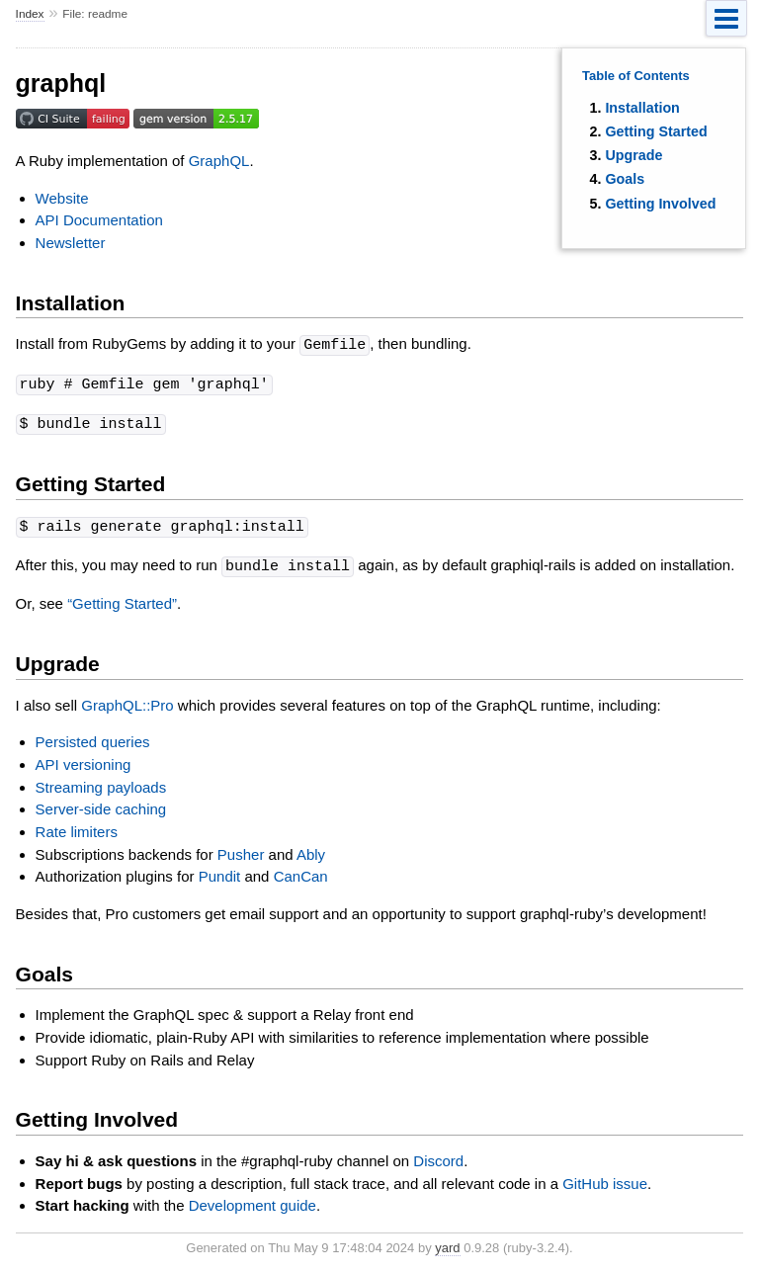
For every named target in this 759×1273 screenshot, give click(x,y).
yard (447, 1242)
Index (30, 14)
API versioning (83, 759)
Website (62, 198)
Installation (642, 108)
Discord (438, 1155)
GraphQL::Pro (127, 700)
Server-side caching (101, 804)
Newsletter (71, 242)
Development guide (252, 1200)
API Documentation (99, 220)
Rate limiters (77, 826)
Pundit (220, 871)
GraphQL (219, 160)
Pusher (241, 849)
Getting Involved (660, 204)
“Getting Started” (122, 598)
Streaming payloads (101, 782)
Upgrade (633, 155)
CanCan (301, 871)
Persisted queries (93, 736)
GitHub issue (604, 1178)
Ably (310, 849)
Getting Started (656, 131)
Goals (624, 179)
